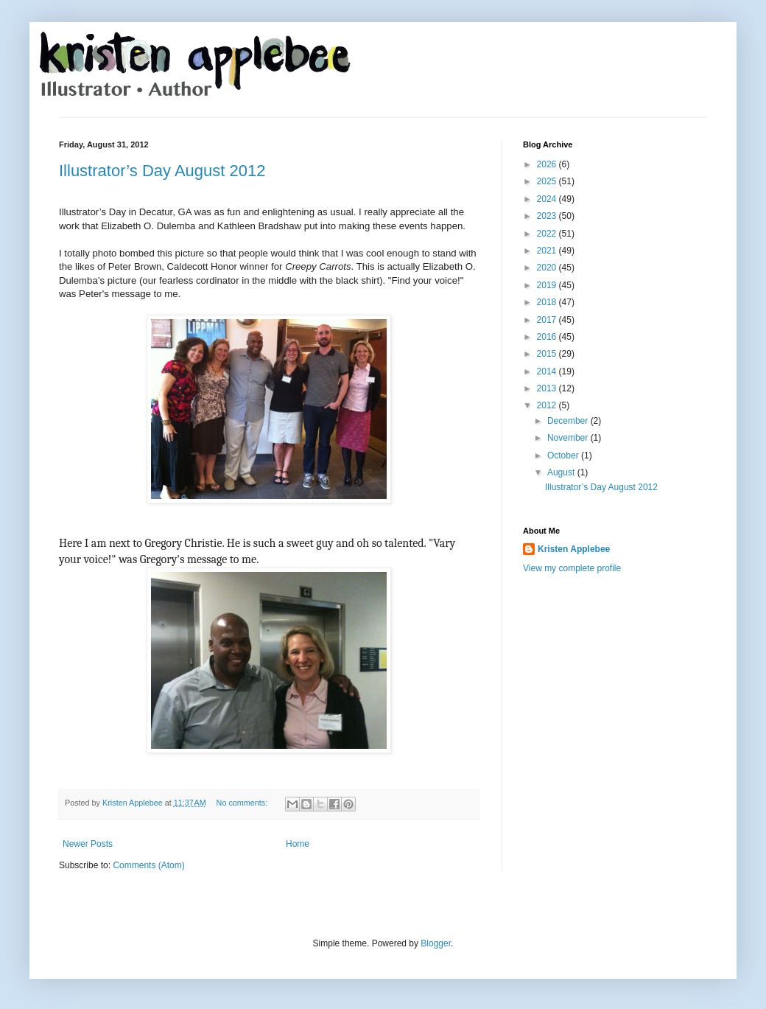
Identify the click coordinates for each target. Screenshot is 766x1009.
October (564, 455)
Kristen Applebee (574, 549)
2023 (548, 216)
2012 (548, 405)
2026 (548, 164)
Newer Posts (88, 844)
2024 (548, 199)
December (569, 421)
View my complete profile (572, 568)
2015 (548, 354)
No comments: (243, 802)
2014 (548, 371)
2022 (548, 233)
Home (297, 844)
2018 (548, 302)
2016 (548, 337)
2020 (548, 267)
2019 (548, 285)
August (562, 472)
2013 (548, 388)
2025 (548, 181)
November (569, 438)
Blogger (436, 943)
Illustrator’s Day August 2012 (162, 170)
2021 (548, 250)
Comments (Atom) (148, 865)
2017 (548, 320)
